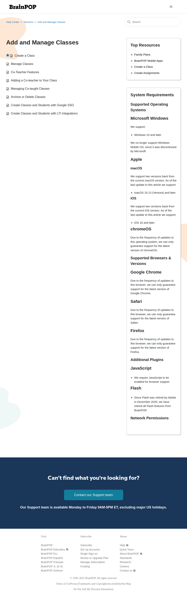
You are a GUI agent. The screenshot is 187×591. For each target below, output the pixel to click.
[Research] (125, 562)
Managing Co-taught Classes (30, 88)
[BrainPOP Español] (52, 557)
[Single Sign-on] (88, 553)
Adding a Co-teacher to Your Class (34, 80)
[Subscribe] (86, 545)
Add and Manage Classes (52, 22)
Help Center (12, 22)
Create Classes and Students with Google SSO (42, 105)
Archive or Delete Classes (28, 96)
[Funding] (85, 566)
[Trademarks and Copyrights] (93, 583)
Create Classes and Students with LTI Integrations (44, 113)
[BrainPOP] (47, 545)
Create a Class (25, 55)
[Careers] (124, 566)
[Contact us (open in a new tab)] (128, 570)
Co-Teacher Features (25, 72)
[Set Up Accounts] (90, 549)
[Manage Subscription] (92, 562)
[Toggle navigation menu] (171, 7)
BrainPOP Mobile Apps (148, 60)
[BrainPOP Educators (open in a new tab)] (54, 549)
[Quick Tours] (127, 549)
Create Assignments (146, 72)
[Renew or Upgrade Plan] (94, 557)
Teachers (28, 22)
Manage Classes (22, 63)
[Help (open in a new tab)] (124, 545)
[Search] (152, 22)
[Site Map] (126, 583)
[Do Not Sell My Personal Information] (93, 589)
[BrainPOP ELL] (49, 553)
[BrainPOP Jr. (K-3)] (52, 566)
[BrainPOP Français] (52, 562)
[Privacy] (74, 583)
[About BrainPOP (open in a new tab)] (131, 553)
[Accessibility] (114, 583)
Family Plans (142, 54)
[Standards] (126, 557)
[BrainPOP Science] (52, 570)
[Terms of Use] (63, 583)
